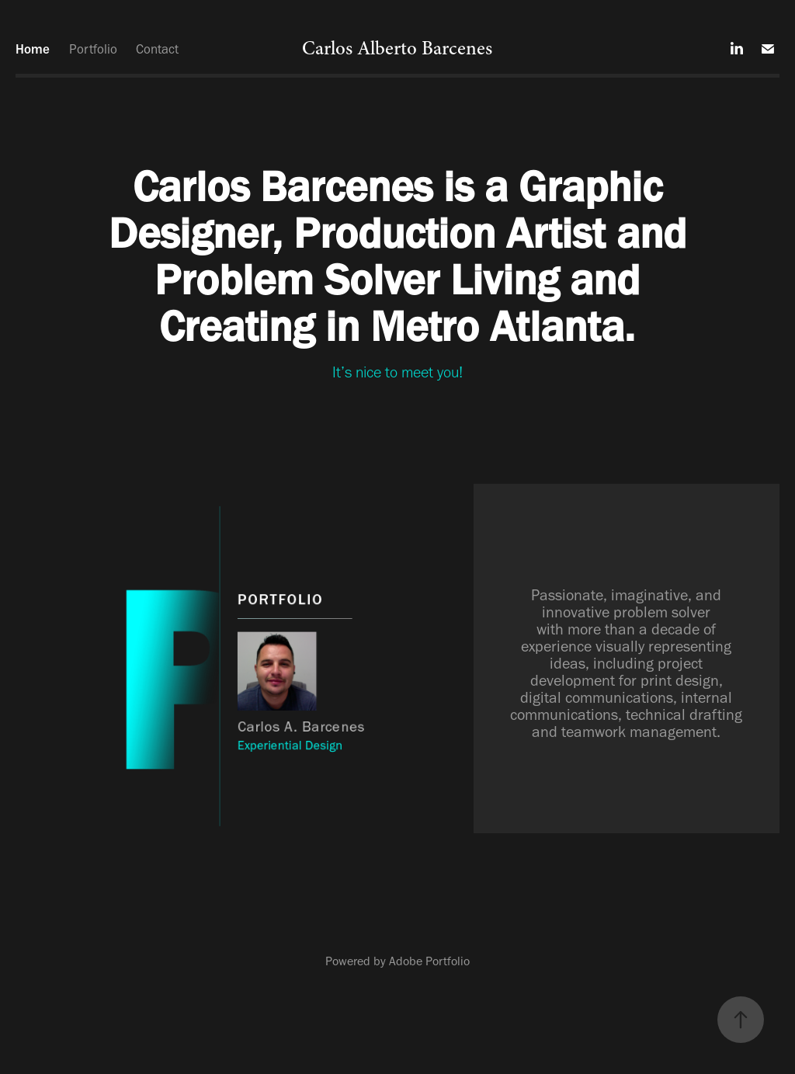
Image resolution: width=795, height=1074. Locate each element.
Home (33, 49)
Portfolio (93, 49)
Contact (157, 49)
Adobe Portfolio (429, 961)
